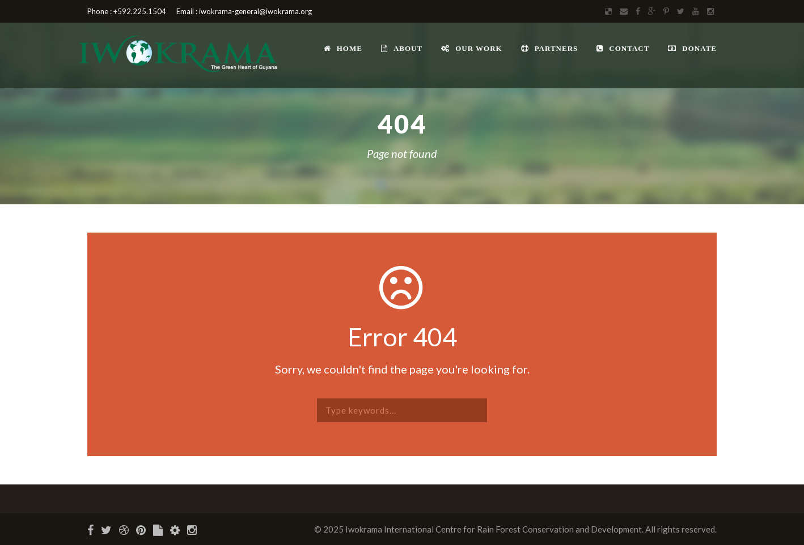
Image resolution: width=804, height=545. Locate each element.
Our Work (471, 48)
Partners (549, 48)
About (401, 48)
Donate (692, 48)
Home (343, 48)
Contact (622, 48)
